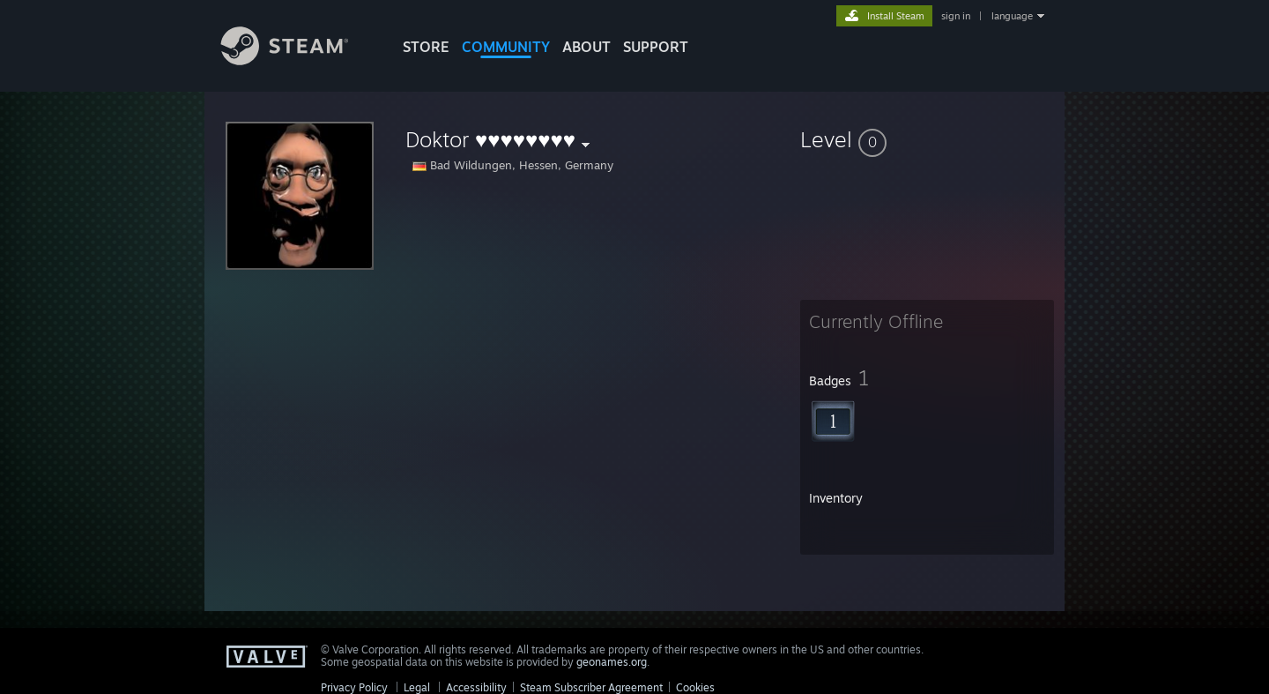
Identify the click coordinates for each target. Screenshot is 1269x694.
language (1012, 16)
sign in (955, 16)
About (586, 47)
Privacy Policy (354, 687)
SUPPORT (655, 47)
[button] (927, 139)
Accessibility (476, 687)
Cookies (695, 687)
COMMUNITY (506, 47)
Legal (417, 687)
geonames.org (611, 661)
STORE (426, 47)
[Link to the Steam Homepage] (297, 60)
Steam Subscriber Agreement (591, 687)
